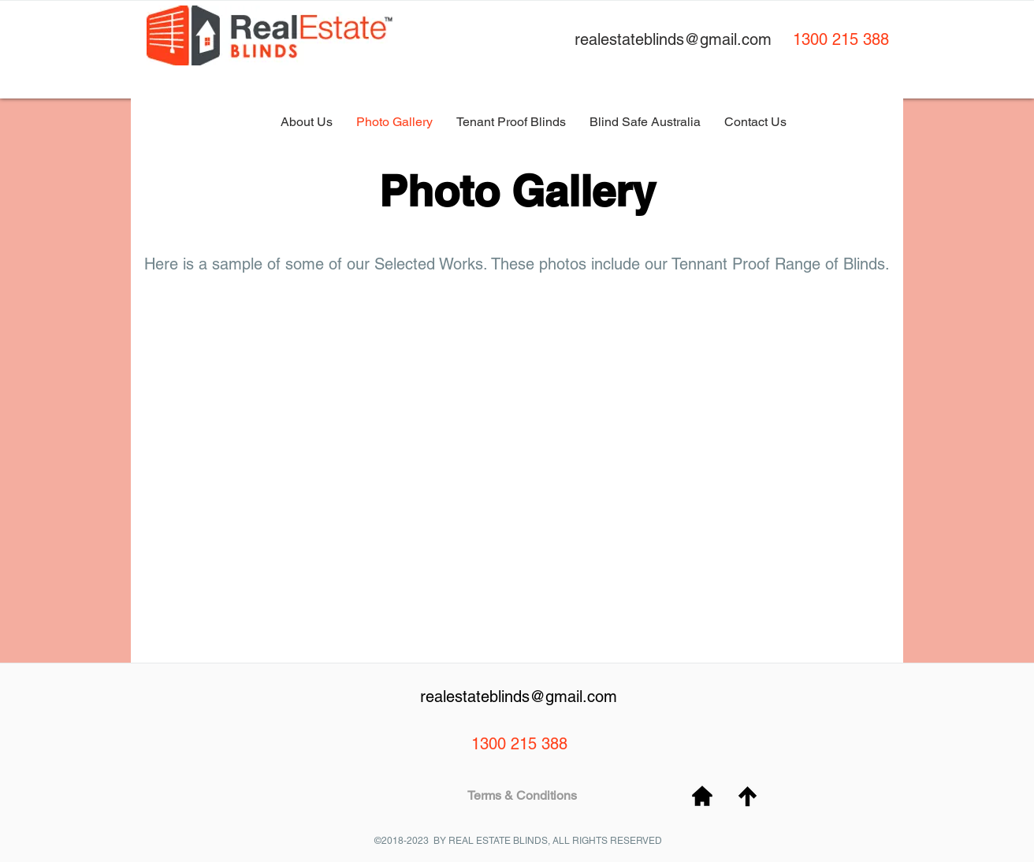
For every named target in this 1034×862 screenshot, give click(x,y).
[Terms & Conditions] (522, 796)
